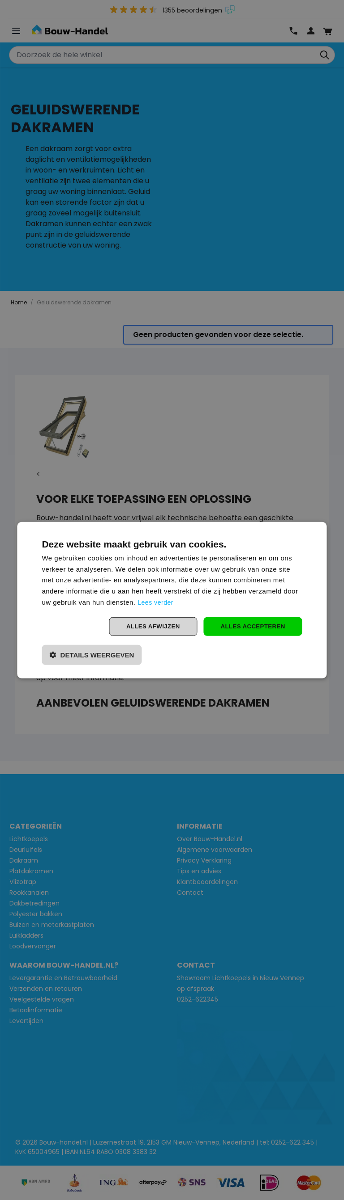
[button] (92, 655)
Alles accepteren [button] (251, 626)
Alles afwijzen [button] (148, 626)
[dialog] (172, 600)
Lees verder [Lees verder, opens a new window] (157, 601)
